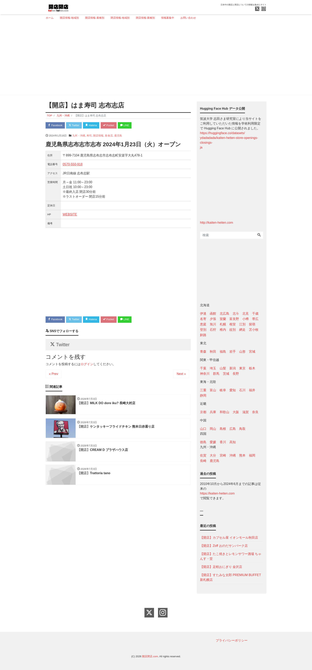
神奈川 (205, 373)
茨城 (226, 373)
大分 (213, 455)
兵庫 (213, 412)
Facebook (55, 125)
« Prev (53, 374)
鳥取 (242, 428)
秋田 (213, 351)
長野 (236, 373)
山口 (203, 428)
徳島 (203, 442)
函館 (213, 313)
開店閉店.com (150, 656)
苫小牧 (253, 329)
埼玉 (213, 368)
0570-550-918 (73, 164)
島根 (223, 428)
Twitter (74, 125)
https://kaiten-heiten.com (217, 493)
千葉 (203, 368)
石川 (242, 390)
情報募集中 (167, 17)
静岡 (203, 395)
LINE (127, 125)
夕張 (213, 319)
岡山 (213, 428)
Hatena (92, 125)
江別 (242, 324)
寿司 (89, 135)
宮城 (252, 351)
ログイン (87, 365)
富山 (213, 390)
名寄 (203, 319)
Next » (181, 374)
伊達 (203, 313)
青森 (203, 351)
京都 (203, 412)
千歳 (255, 313)
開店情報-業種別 (94, 17)
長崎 (203, 460)
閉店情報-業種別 (145, 17)
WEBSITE (70, 214)
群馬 (216, 373)
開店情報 (98, 135)
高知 (232, 442)
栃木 (252, 368)
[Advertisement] (154, 59)
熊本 (242, 455)
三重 (203, 390)
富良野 (234, 319)
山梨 (223, 368)
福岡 (252, 455)
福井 (252, 390)
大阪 (236, 412)
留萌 (252, 324)
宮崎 (223, 455)
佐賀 (203, 455)
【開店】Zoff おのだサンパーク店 (224, 545)
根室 (232, 324)
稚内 (223, 329)
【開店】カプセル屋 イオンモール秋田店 (229, 537)
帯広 (255, 319)
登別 (203, 329)
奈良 (255, 412)
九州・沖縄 (78, 135)
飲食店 (109, 135)
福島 (223, 351)
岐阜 (223, 390)
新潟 (232, 368)
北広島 (224, 313)
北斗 (236, 313)
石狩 (213, 329)
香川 (223, 442)
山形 (242, 351)
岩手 (232, 351)
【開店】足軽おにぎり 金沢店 (221, 567)
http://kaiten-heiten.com (216, 222)
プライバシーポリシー (232, 640)
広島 (232, 428)
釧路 (203, 335)
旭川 (213, 324)
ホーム (50, 17)
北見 (245, 313)
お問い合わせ (188, 17)
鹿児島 (118, 135)
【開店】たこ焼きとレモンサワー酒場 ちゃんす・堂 (230, 556)
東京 (242, 368)
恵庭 (203, 324)
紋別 (232, 329)
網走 (242, 329)
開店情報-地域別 (69, 17)
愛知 (232, 390)
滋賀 (245, 412)
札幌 (223, 324)
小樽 (245, 319)
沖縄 (232, 455)
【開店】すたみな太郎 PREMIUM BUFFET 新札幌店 (230, 577)
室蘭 (223, 319)
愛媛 (213, 442)
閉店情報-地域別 (120, 17)
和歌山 (224, 412)
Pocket (110, 125)
